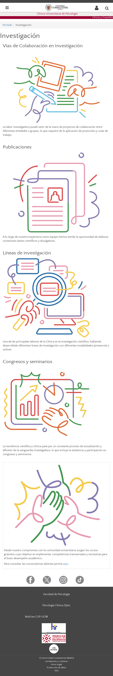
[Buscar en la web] (107, 8)
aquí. (65, 563)
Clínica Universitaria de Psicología (57, 13)
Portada (7, 25)
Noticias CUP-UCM (36, 616)
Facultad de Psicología (56, 594)
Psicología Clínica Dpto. (56, 605)
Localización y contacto (56, 661)
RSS (57, 670)
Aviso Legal (56, 664)
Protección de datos (56, 667)
